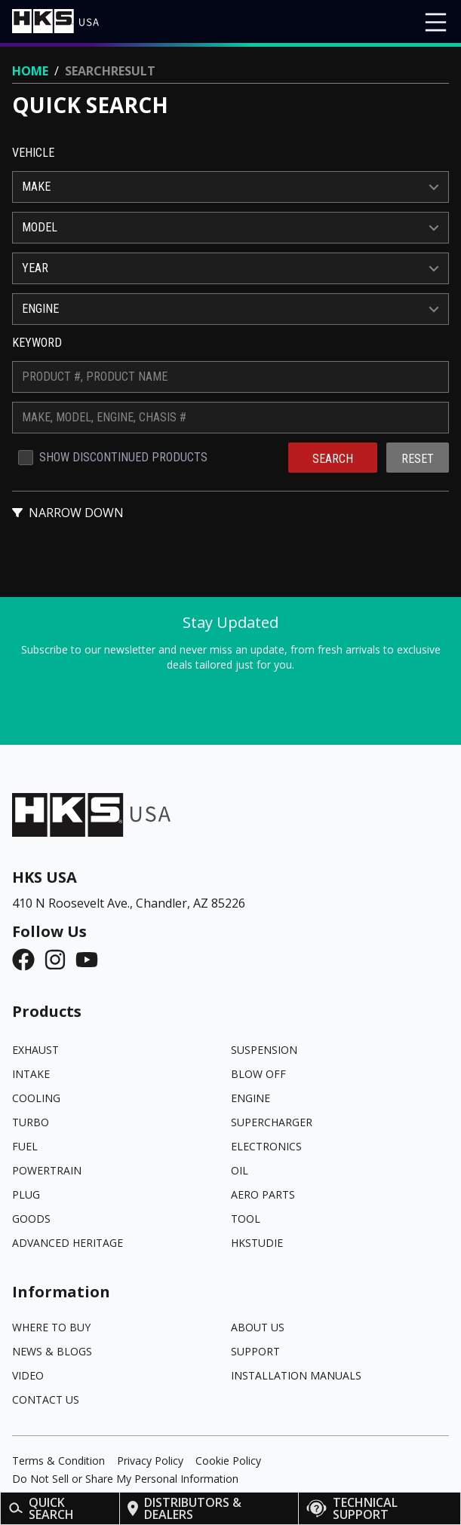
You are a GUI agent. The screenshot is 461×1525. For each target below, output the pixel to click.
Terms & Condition (58, 1460)
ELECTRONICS (266, 1146)
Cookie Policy (228, 1460)
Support (255, 1351)
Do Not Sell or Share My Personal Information (125, 1478)
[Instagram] (59, 959)
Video (28, 1375)
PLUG (26, 1194)
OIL (239, 1170)
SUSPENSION (264, 1050)
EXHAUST (35, 1050)
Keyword (37, 342)
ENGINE (250, 1098)
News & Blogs (52, 1351)
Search (332, 459)
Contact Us (45, 1399)
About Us (257, 1327)
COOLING (36, 1098)
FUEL (25, 1146)
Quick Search (41, 1508)
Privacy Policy (150, 1460)
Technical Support (352, 1508)
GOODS (31, 1218)
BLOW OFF (258, 1074)
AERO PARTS (263, 1194)
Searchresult (110, 71)
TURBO (30, 1122)
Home (30, 71)
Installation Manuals (296, 1375)
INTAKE (31, 1074)
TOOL (245, 1218)
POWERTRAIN (46, 1170)
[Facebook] (28, 959)
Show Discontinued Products (123, 457)
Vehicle (33, 152)
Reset (417, 459)
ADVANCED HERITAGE (67, 1243)
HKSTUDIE (257, 1243)
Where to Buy (51, 1327)
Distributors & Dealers (185, 1508)
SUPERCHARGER (271, 1122)
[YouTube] (91, 959)
